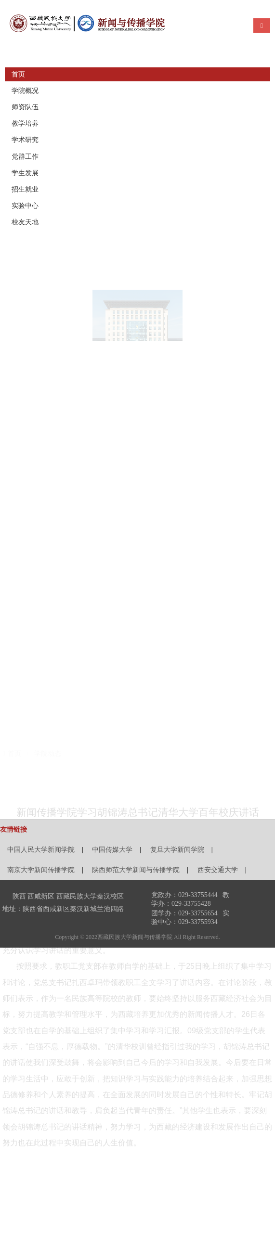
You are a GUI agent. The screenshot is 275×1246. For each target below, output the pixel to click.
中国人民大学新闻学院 (41, 849)
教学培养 (25, 123)
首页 (18, 74)
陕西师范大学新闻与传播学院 (136, 869)
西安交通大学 (217, 869)
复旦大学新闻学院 (177, 849)
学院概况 (25, 90)
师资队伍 (25, 107)
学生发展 (25, 173)
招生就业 (25, 189)
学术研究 (25, 139)
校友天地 (25, 222)
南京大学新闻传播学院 (41, 869)
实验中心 (25, 205)
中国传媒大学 (112, 849)
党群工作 (25, 156)
